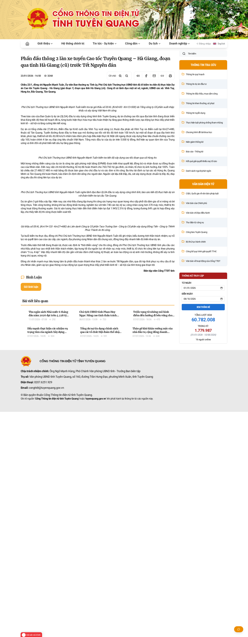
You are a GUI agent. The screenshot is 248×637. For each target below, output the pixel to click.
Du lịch (155, 43)
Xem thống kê (203, 327)
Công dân (133, 43)
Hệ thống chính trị (72, 43)
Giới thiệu (45, 43)
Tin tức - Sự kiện (105, 43)
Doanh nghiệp (179, 43)
